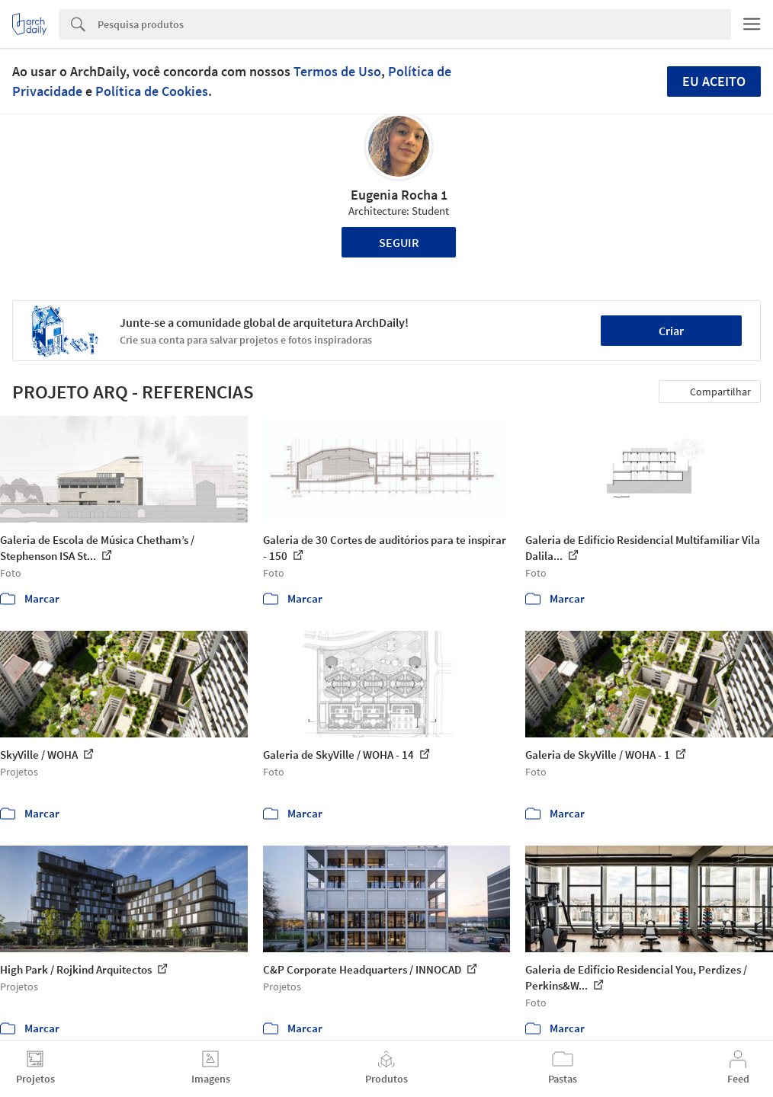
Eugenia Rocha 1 (399, 194)
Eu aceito (714, 81)
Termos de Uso (337, 71)
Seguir (399, 242)
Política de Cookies (151, 91)
